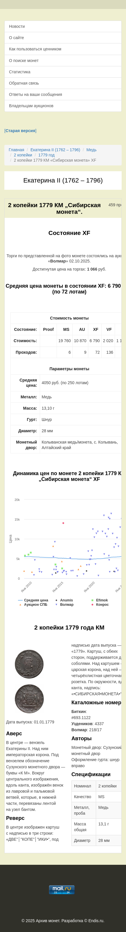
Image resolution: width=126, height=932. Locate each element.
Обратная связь (24, 83)
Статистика (19, 72)
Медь (92, 149)
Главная (16, 149)
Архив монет (47, 920)
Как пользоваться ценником (35, 49)
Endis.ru (95, 920)
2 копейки (23, 155)
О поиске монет (24, 60)
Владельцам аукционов (31, 105)
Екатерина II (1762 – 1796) (55, 149)
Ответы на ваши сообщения (35, 94)
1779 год (46, 155)
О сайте (16, 37)
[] (20, 130)
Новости (17, 26)
